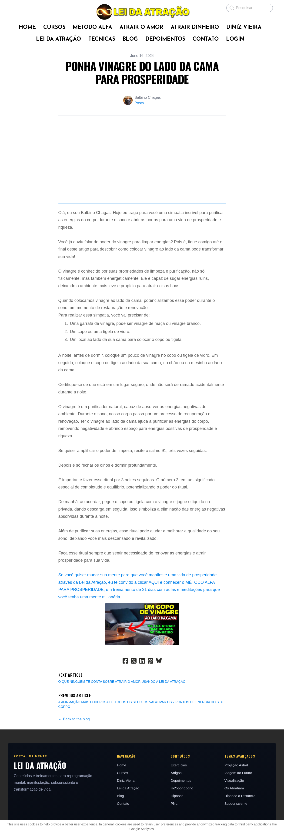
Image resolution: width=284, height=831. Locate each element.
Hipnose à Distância (239, 817)
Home (121, 786)
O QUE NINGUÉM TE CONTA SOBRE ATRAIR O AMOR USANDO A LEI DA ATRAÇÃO (122, 703)
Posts (139, 103)
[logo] (142, 12)
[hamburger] (15, 7)
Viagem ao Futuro (238, 794)
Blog (120, 817)
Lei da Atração (128, 809)
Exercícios (179, 786)
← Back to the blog (74, 740)
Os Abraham (234, 809)
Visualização (234, 802)
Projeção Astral (236, 786)
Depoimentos (181, 802)
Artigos (176, 794)
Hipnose (177, 817)
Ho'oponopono (182, 809)
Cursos (122, 794)
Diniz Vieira (126, 802)
